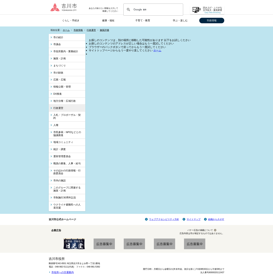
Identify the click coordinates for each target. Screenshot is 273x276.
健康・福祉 (108, 20)
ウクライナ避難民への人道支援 (67, 206)
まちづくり (59, 65)
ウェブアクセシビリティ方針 (164, 219)
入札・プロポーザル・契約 (67, 116)
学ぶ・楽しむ (180, 20)
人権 (55, 125)
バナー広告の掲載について (200, 230)
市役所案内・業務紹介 (65, 51)
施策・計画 (59, 58)
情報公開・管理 (62, 86)
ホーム (66, 30)
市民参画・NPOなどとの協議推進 (67, 134)
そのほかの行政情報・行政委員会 (67, 172)
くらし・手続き (70, 20)
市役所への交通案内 (62, 272)
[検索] (152, 9)
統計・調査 (59, 149)
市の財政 (58, 72)
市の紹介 (58, 37)
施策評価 (104, 30)
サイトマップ (193, 219)
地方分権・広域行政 (64, 100)
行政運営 (91, 30)
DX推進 (57, 93)
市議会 (57, 44)
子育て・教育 (142, 20)
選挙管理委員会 (62, 156)
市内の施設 (59, 180)
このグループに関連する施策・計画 (67, 189)
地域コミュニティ (63, 142)
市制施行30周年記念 (64, 197)
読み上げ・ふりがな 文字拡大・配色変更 (213, 10)
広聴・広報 (59, 79)
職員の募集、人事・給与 (67, 163)
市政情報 (212, 20)
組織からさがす (216, 219)
